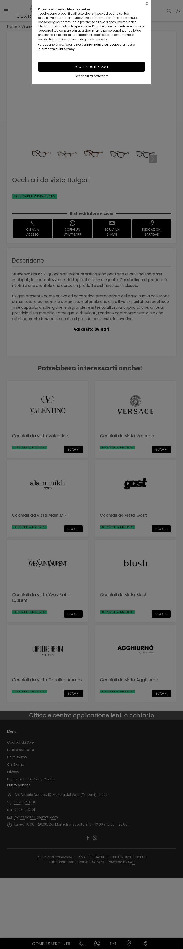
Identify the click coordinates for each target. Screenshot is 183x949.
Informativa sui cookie (102, 45)
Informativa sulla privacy (56, 49)
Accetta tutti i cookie (91, 67)
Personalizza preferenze (91, 76)
